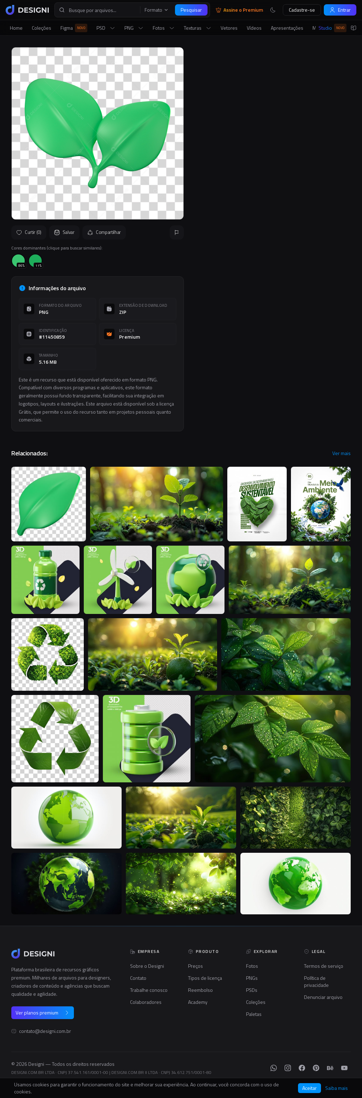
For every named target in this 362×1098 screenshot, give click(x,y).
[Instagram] (287, 1068)
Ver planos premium (43, 1012)
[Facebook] (302, 1068)
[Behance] (330, 1068)
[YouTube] (344, 1068)
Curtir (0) (28, 232)
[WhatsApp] (273, 1068)
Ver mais (341, 453)
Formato (157, 9)
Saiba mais (336, 1088)
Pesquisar (191, 9)
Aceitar (309, 1088)
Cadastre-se (302, 9)
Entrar (340, 9)
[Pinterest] (316, 1068)
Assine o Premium (239, 9)
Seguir (333, 221)
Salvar (64, 232)
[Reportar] (177, 232)
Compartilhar (104, 232)
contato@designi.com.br (45, 1031)
